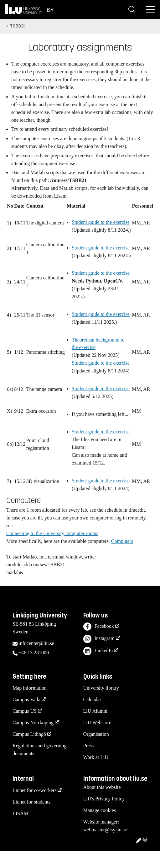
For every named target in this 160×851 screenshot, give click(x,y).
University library (101, 688)
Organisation (96, 734)
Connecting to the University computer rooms (52, 533)
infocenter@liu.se (36, 643)
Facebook (98, 626)
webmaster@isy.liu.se (105, 829)
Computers (122, 541)
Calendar (92, 699)
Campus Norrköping (33, 722)
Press (88, 745)
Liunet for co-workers (34, 790)
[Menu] (150, 9)
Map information (30, 688)
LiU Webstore (97, 722)
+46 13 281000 (33, 652)
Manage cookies (99, 810)
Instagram (99, 639)
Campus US (25, 711)
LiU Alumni (95, 711)
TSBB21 (18, 26)
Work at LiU (95, 757)
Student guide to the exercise (101, 222)
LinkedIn (98, 651)
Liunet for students (31, 801)
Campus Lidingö (29, 734)
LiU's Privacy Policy (104, 798)
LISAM (20, 813)
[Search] (131, 9)
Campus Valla (26, 699)
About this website (102, 787)
